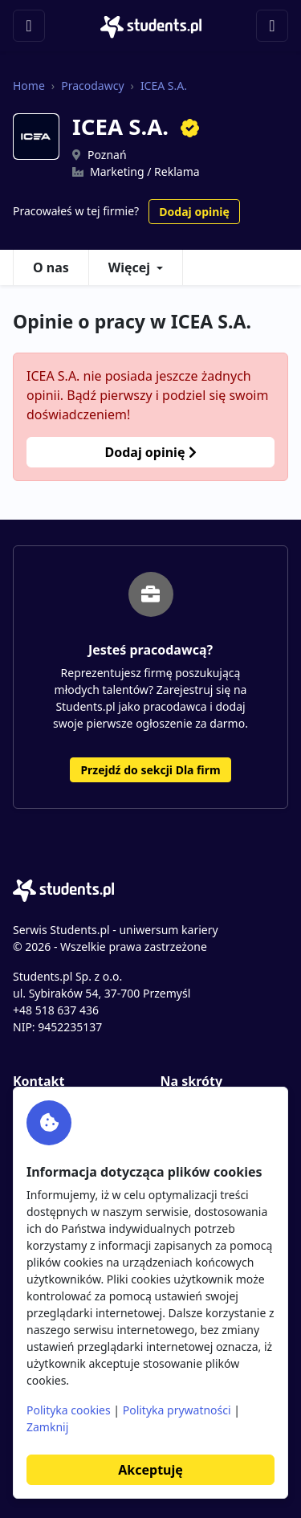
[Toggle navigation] (29, 26)
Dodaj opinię (194, 211)
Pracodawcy (92, 85)
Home (29, 85)
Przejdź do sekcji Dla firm (150, 769)
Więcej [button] (129, 267)
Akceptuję (150, 1470)
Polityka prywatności (177, 1410)
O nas (51, 267)
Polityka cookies (68, 1410)
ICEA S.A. (163, 85)
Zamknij (47, 1426)
